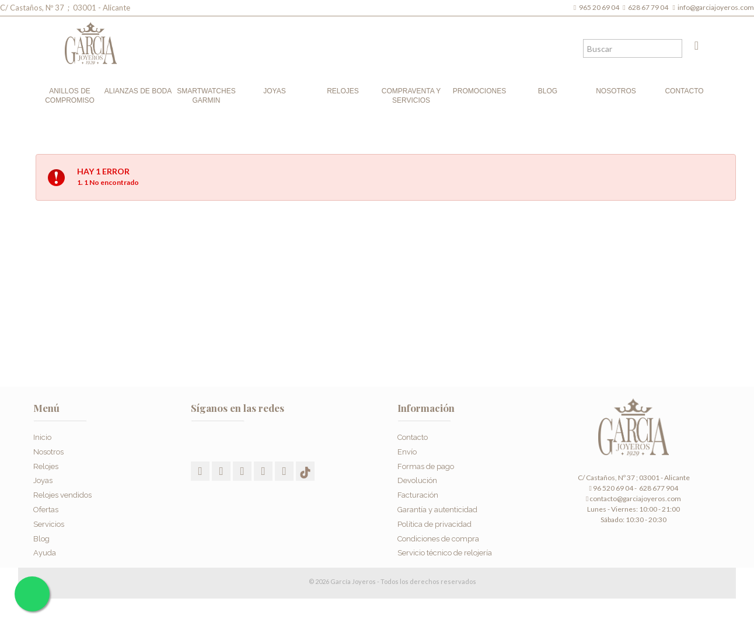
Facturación (417, 495)
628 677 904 (658, 488)
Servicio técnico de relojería (444, 552)
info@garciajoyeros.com (716, 7)
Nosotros (616, 91)
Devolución (417, 480)
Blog (547, 91)
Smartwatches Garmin (206, 95)
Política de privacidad (434, 524)
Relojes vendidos (62, 495)
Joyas (274, 91)
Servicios (48, 524)
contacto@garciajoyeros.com (635, 498)
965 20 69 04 (600, 7)
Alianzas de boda (138, 91)
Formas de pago (425, 466)
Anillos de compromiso (70, 95)
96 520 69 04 (611, 488)
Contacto (684, 91)
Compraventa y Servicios (411, 95)
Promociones (479, 91)
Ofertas (45, 509)
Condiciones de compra (438, 538)
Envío (407, 451)
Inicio (42, 437)
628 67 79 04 (649, 7)
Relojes (343, 91)
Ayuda (44, 552)
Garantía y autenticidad (437, 509)
